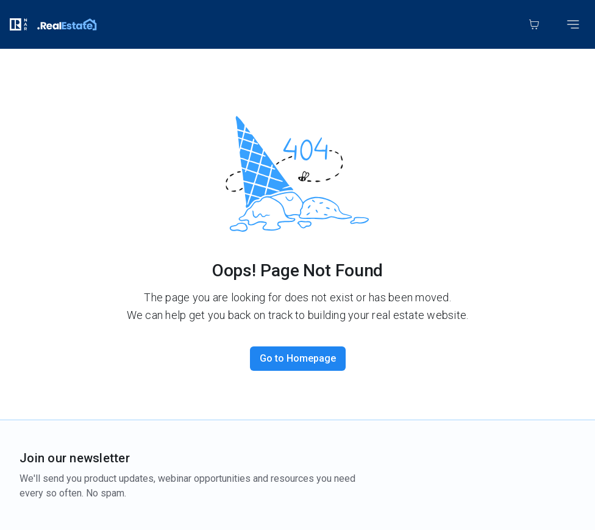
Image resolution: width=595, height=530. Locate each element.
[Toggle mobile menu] (573, 24)
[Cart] (534, 24)
